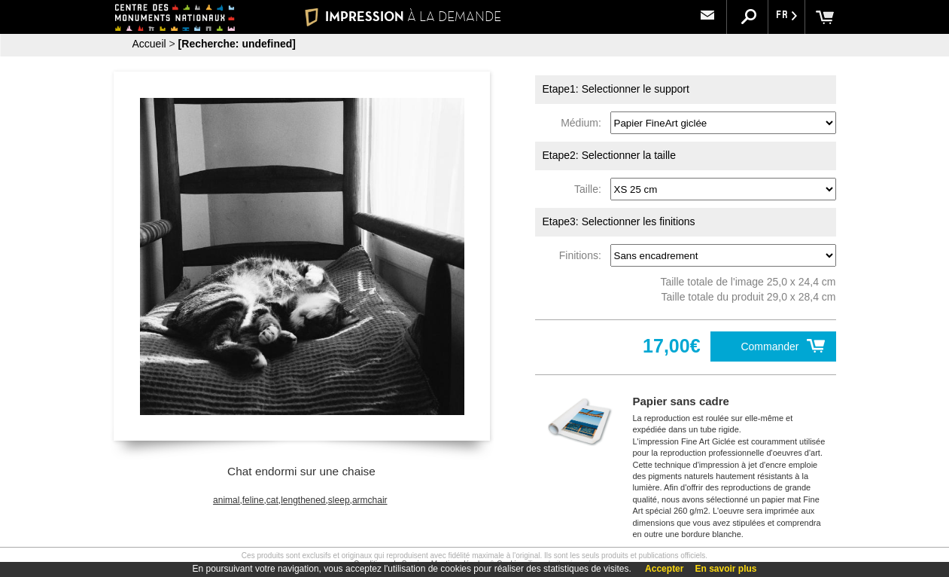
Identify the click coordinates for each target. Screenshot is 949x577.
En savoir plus (725, 568)
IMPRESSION (403, 16)
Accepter (664, 568)
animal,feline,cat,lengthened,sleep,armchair (300, 500)
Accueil (149, 44)
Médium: (584, 123)
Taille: (590, 189)
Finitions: (583, 255)
